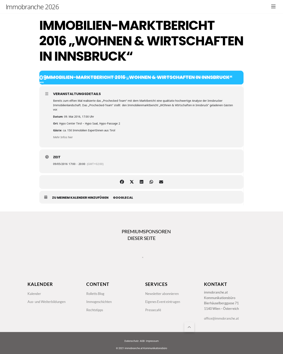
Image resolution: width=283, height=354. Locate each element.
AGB (142, 340)
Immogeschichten (99, 302)
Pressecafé (153, 310)
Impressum (152, 340)
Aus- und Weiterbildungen (46, 302)
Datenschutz (131, 340)
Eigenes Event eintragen (162, 302)
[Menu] (273, 6)
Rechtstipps (94, 310)
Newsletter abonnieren (162, 294)
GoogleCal (123, 198)
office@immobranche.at (221, 318)
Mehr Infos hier (63, 137)
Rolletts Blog (95, 294)
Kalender (34, 294)
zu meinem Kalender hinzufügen (80, 198)
